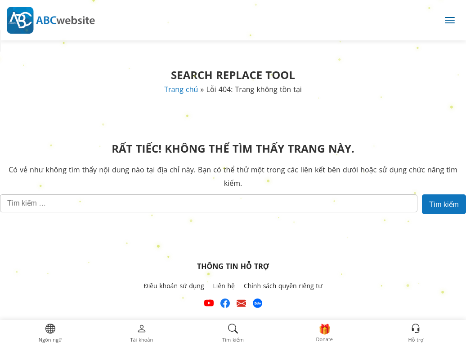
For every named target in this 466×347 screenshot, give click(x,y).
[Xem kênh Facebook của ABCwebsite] (225, 304)
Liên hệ (224, 285)
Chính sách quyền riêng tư (283, 285)
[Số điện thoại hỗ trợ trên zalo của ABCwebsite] (257, 304)
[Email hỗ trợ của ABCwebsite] (241, 304)
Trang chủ (181, 89)
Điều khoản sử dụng (173, 285)
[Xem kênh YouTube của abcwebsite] (209, 304)
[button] (50, 334)
